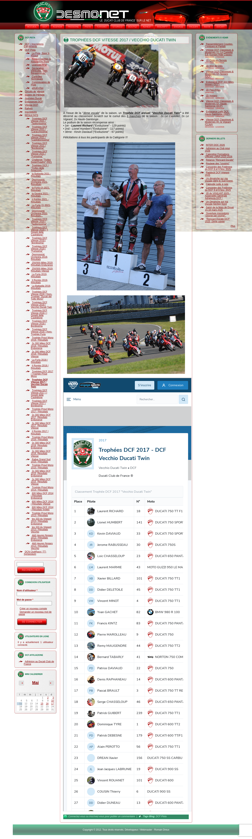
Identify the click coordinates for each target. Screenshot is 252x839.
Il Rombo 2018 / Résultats (40, 366)
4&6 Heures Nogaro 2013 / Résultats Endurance (42, 538)
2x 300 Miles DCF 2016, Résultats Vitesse (41, 453)
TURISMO (102, 27)
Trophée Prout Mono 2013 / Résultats (42, 514)
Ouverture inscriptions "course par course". (217, 214)
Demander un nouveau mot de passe (35, 613)
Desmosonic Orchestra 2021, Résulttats (39, 182)
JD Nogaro (211, 95)
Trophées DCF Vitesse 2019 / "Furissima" (39, 249)
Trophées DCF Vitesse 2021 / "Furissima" (39, 154)
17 (52, 703)
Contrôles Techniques (37, 77)
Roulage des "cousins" (218, 163)
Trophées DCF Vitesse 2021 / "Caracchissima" (39, 129)
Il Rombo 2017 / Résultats (40, 432)
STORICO (117, 27)
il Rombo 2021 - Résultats (40, 200)
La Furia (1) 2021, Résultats (41, 206)
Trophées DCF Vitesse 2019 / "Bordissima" (39, 240)
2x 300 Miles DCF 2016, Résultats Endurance (41, 445)
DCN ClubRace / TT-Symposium (35, 552)
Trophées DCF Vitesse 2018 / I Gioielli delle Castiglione (39, 314)
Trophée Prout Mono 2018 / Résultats (42, 338)
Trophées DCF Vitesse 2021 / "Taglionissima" (39, 121)
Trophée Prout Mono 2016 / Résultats (42, 438)
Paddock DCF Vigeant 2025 (217, 173)
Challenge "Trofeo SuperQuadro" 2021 (41, 161)
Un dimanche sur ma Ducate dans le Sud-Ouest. (219, 179)
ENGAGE (178, 27)
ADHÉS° (147, 27)
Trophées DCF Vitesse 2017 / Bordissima (39, 403)
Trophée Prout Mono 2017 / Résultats (42, 410)
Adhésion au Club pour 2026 (217, 149)
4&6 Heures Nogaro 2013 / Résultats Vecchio (42, 546)
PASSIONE (73, 27)
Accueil (32, 27)
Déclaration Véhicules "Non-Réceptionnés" (39, 71)
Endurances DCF (34, 101)
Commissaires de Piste (40, 83)
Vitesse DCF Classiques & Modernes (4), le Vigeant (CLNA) (219, 122)
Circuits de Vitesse (34, 91)
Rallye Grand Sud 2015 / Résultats (41, 460)
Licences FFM (39, 65)
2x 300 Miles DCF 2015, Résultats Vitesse (41, 482)
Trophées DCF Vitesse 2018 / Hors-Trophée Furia (41, 332)
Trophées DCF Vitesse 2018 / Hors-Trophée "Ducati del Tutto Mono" (41, 295)
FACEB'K (193, 27)
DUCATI (220, 27)
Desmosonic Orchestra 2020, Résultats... (39, 213)
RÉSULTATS (31, 115)
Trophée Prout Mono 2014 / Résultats (42, 488)
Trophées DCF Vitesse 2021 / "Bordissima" (39, 146)
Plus (233, 226)
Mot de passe (25, 599)
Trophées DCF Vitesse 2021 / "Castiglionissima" (40, 137)
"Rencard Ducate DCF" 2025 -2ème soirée (217, 220)
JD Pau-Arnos (213, 90)
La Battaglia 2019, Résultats (41, 287)
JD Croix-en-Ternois (216, 60)
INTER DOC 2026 (215, 145)
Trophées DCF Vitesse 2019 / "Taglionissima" (39, 221)
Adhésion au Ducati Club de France (39, 662)
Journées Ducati (33, 98)
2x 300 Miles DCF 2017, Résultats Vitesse (41, 426)
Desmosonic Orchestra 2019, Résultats (39, 257)
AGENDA (57, 27)
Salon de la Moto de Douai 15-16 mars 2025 (219, 208)
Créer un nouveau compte (33, 608)
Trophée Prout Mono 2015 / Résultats (42, 466)
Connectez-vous (76, 816)
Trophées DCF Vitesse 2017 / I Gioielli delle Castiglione (39, 394)
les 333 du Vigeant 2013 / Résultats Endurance (41, 521)
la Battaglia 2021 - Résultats (41, 174)
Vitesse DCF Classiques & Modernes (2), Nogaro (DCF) (219, 74)
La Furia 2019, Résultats (39, 275)
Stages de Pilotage (35, 94)
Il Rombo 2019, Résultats (39, 281)
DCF (44, 27)
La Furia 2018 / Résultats (39, 361)
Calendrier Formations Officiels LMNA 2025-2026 (218, 155)
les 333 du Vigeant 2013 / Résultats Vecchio (41, 529)
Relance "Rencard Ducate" (220, 160)
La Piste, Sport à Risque (40, 54)
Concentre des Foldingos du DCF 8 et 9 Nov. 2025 (218, 168)
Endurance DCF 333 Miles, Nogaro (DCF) (219, 83)
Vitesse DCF (31, 105)
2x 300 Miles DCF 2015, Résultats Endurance (41, 473)
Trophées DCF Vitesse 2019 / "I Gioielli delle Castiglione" (39, 231)
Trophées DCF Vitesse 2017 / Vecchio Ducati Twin (39, 383)
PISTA (88, 27)
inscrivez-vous (96, 816)
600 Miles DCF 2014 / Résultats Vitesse (42, 502)
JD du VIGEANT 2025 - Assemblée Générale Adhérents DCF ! (218, 196)
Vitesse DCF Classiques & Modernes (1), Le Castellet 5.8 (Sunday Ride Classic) (219, 52)
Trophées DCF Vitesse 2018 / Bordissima (39, 323)
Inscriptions (31, 112)
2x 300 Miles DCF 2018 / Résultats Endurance (41, 346)
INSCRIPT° (162, 27)
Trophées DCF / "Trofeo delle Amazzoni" (40, 168)
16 (47, 703)
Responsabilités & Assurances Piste (41, 60)
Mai (35, 682)
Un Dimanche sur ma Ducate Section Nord (216, 202)
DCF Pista (30, 50)
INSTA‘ (207, 27)
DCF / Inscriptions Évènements (33, 45)
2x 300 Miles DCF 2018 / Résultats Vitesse (41, 354)
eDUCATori (37, 88)
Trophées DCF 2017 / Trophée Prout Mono (42, 374)
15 (41, 703)
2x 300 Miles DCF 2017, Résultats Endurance (41, 417)
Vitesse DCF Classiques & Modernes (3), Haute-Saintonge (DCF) (219, 103)
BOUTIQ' (132, 27)
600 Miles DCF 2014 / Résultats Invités (42, 508)
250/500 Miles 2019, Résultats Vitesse (42, 269)
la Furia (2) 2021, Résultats (40, 188)
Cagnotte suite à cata (217, 184)
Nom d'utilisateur (27, 590)
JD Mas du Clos (214, 66)
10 (52, 700)
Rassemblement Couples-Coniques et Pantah (219, 45)
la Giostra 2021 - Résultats (40, 194)
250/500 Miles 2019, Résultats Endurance (42, 263)
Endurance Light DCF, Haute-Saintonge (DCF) (217, 112)
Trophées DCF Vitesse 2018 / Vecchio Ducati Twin (41, 305)
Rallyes (28, 108)
